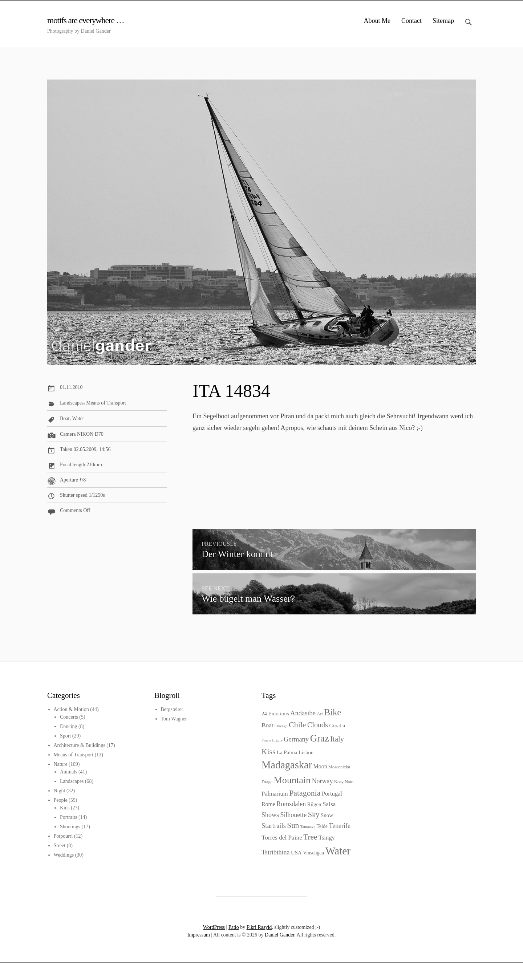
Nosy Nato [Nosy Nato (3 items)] (343, 781)
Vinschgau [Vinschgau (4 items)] (313, 853)
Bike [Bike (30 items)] (332, 712)
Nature (61, 764)
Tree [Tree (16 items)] (310, 837)
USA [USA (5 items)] (296, 853)
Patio (233, 927)
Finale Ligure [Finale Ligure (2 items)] (272, 740)
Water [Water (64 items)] (337, 851)
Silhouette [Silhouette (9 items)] (293, 814)
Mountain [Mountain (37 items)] (292, 780)
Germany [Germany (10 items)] (296, 739)
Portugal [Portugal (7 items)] (332, 793)
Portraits (68, 817)
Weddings (64, 855)
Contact (411, 20)
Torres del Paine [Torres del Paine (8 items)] (282, 837)
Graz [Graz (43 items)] (319, 738)
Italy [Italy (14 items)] (337, 739)
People (61, 800)
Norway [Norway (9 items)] (322, 781)
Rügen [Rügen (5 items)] (314, 804)
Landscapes (72, 403)
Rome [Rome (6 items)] (268, 804)
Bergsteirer (172, 709)
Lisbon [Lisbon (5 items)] (306, 752)
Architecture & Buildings (79, 745)
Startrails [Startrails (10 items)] (274, 825)
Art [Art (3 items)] (320, 713)
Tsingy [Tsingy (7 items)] (327, 837)
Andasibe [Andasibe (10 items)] (303, 713)
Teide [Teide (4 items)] (322, 826)
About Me (377, 20)
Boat (64, 419)
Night (59, 790)
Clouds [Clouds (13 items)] (317, 725)
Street (60, 845)
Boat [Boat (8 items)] (267, 725)
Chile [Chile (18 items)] (297, 724)
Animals (68, 772)
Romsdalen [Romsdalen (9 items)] (291, 804)
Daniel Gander (279, 935)
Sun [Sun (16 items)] (293, 825)
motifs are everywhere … (90, 20)
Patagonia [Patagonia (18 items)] (304, 792)
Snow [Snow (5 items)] (327, 815)
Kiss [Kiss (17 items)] (268, 751)
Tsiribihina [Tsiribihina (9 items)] (276, 852)
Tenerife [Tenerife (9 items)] (339, 825)
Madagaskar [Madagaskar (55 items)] (287, 765)
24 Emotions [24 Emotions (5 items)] (275, 713)
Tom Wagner (174, 719)
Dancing (68, 726)
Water (78, 419)
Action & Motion (71, 709)
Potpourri (63, 836)
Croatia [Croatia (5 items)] (337, 725)
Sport (65, 736)
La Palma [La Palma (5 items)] (287, 752)
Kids (64, 807)
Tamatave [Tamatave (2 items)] (307, 827)
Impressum (198, 935)
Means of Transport (106, 403)
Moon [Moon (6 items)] (320, 766)
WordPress (214, 927)
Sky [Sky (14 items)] (314, 814)
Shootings (70, 826)
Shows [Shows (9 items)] (270, 814)
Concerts (69, 717)
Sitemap (443, 20)
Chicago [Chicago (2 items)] (281, 726)
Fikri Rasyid (259, 927)
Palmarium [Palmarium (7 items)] (275, 793)
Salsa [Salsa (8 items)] (329, 804)
